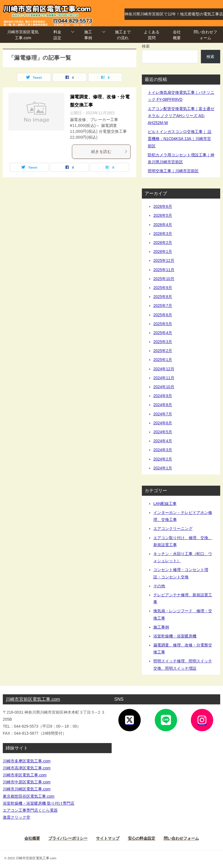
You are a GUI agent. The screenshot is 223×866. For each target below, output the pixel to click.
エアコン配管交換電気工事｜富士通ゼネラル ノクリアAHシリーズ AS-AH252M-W (181, 115)
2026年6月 (162, 206)
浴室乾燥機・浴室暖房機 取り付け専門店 (38, 803)
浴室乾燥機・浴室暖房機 (174, 636)
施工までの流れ (123, 35)
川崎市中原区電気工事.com (26, 782)
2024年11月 (163, 378)
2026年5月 (162, 215)
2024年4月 (162, 441)
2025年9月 (162, 287)
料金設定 (57, 35)
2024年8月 (162, 404)
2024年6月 (162, 423)
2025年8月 (162, 296)
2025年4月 (162, 332)
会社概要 (177, 35)
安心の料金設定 (141, 838)
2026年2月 (162, 242)
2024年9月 (162, 396)
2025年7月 (162, 305)
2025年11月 (163, 269)
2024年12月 (163, 369)
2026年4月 (162, 224)
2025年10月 (163, 278)
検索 (146, 46)
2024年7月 (162, 414)
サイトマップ (107, 838)
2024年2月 (162, 459)
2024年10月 (163, 387)
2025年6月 (162, 315)
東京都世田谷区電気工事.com (28, 796)
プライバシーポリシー (68, 838)
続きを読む (109, 151)
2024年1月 (162, 468)
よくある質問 (151, 35)
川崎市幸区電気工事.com (24, 775)
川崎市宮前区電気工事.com (23, 35)
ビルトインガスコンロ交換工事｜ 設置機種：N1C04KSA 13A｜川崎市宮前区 (180, 138)
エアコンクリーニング (173, 528)
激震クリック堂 (16, 817)
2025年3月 (162, 341)
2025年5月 (162, 324)
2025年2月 (162, 350)
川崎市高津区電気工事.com (26, 768)
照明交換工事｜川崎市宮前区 (173, 171)
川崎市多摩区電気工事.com (26, 761)
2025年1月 (162, 359)
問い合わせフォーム (205, 35)
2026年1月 (162, 251)
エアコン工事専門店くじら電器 (30, 810)
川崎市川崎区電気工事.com (26, 789)
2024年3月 (162, 450)
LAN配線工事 (165, 503)
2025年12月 (163, 260)
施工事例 (88, 35)
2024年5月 (162, 432)
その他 (159, 586)
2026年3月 (162, 233)
